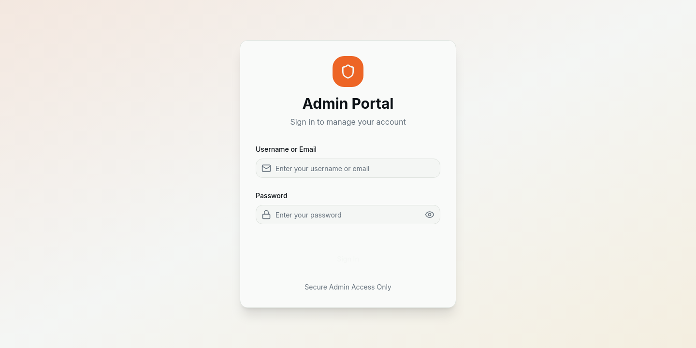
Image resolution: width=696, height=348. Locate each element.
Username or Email (286, 149)
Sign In (348, 259)
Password (272, 195)
